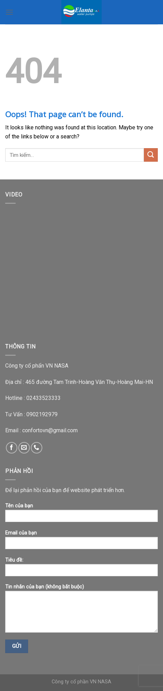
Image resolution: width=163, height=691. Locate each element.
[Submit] (151, 155)
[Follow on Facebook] (11, 447)
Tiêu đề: (81, 569)
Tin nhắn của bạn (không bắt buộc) (81, 610)
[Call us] (36, 447)
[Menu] (9, 12)
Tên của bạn (81, 515)
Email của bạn (81, 542)
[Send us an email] (24, 447)
